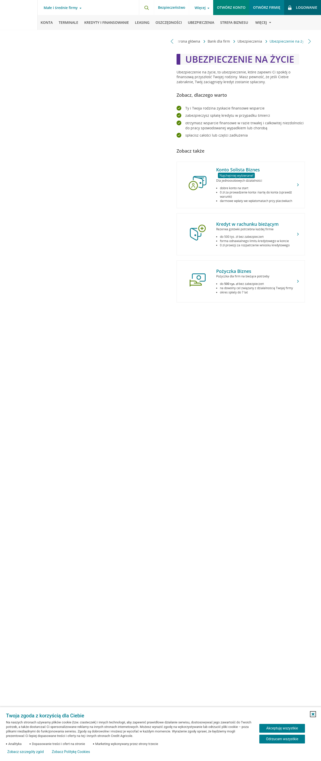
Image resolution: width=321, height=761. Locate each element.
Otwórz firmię (266, 7)
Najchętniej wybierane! (236, 175)
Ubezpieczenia (247, 41)
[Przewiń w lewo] (172, 41)
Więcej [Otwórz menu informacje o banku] (200, 8)
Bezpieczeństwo (171, 7)
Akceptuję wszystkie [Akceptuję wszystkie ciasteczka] (282, 728)
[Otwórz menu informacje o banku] (261, 23)
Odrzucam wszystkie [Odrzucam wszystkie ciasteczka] (282, 739)
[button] (313, 714)
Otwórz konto (231, 7)
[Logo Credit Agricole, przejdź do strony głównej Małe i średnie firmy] (19, 15)
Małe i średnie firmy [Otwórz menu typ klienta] (61, 8)
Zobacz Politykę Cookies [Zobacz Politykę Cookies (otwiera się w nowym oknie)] (71, 752)
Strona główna (185, 41)
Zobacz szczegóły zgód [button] (25, 752)
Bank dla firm (216, 41)
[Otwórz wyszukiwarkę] (146, 7)
